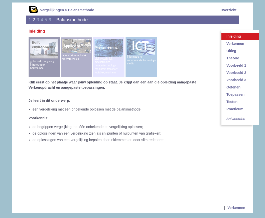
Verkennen (235, 44)
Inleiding (233, 36)
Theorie (232, 58)
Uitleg (231, 51)
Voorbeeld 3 (236, 80)
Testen (231, 102)
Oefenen (233, 87)
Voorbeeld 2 (236, 73)
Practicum (234, 109)
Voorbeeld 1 (236, 65)
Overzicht (228, 10)
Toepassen (235, 94)
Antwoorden (235, 119)
